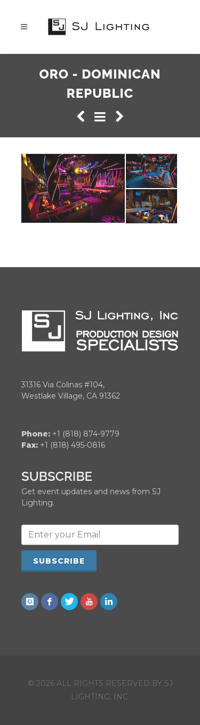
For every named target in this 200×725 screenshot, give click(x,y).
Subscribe (59, 560)
